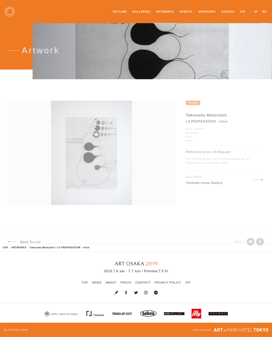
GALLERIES (141, 11)
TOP (84, 282)
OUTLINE (120, 11)
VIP (242, 11)
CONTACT (142, 282)
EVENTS (186, 11)
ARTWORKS (165, 11)
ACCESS (227, 11)
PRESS (126, 282)
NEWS (96, 282)
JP (256, 11)
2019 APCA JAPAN (17, 330)
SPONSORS (207, 11)
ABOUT (111, 282)
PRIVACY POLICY (168, 282)
